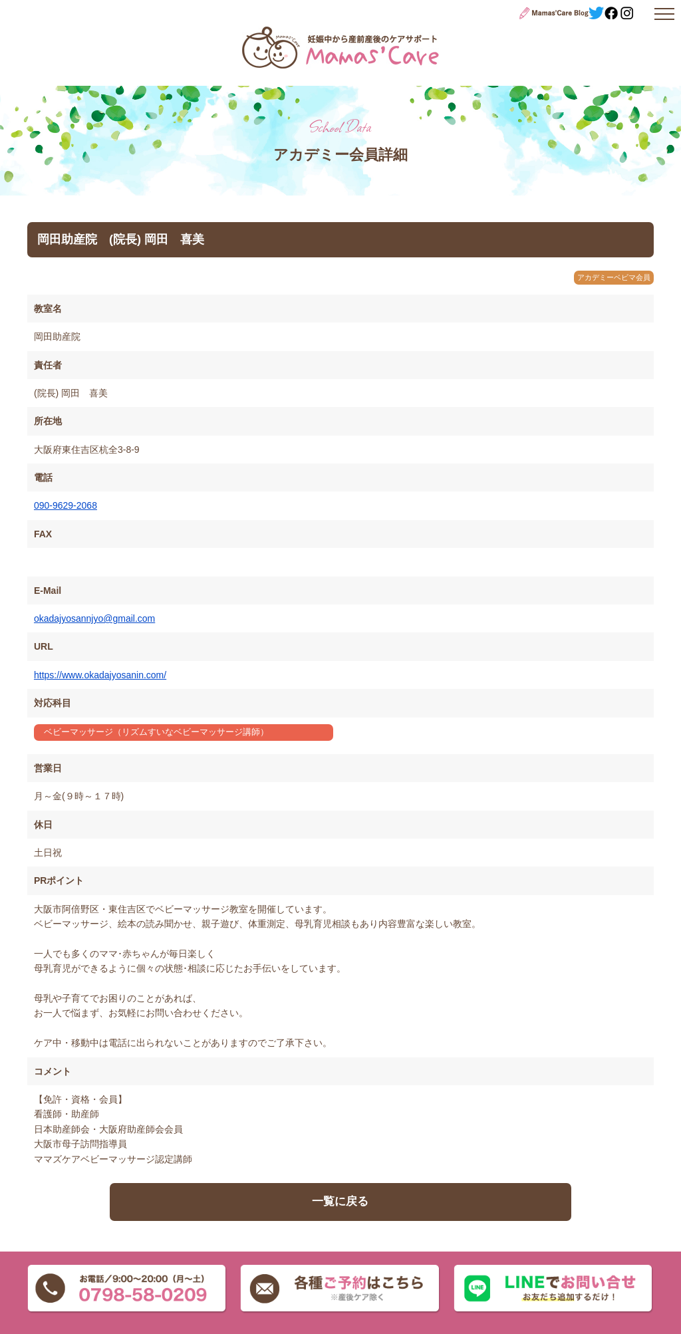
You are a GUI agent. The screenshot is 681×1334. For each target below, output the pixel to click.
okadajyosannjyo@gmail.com (94, 618)
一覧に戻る (340, 1201)
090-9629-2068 (65, 505)
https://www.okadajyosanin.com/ (100, 675)
